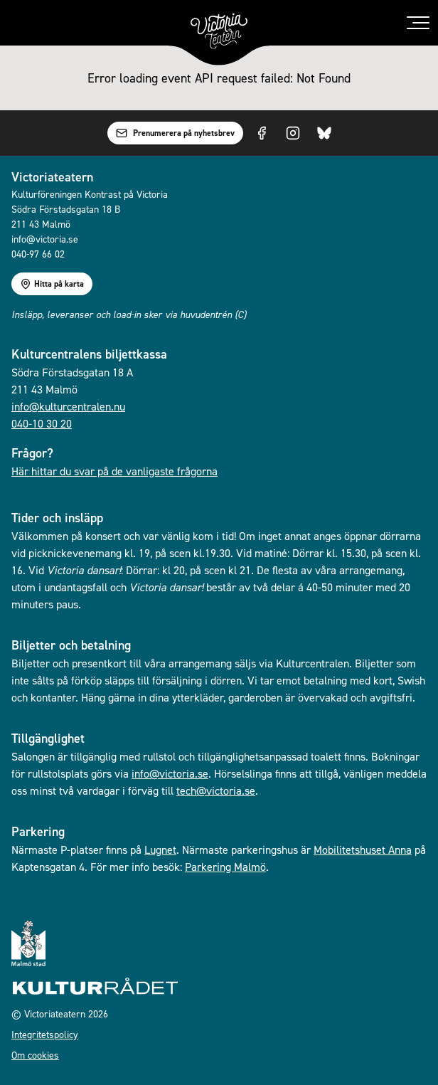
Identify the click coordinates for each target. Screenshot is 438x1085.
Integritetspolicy (44, 1034)
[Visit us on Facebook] (262, 133)
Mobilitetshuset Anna (363, 849)
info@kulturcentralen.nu (68, 406)
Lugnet (160, 849)
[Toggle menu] (418, 23)
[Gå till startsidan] (219, 31)
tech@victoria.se (215, 790)
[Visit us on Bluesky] (324, 133)
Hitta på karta (52, 284)
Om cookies (35, 1055)
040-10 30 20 (41, 423)
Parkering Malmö (225, 866)
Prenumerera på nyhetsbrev (175, 133)
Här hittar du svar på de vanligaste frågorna (114, 471)
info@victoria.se (170, 773)
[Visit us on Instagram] (293, 133)
